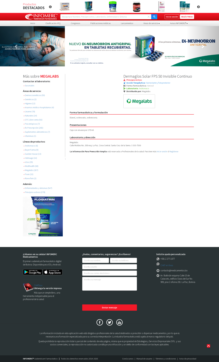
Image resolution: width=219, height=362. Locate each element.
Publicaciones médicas (100, 23)
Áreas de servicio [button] (151, 23)
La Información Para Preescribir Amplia (88, 151)
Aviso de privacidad (187, 358)
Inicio (32, 23)
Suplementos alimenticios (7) (37, 132)
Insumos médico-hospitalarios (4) (39, 107)
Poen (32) (28, 174)
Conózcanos (127, 358)
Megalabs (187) (31, 170)
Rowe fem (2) (30, 178)
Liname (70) (29, 111)
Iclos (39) (28, 162)
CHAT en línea (166, 265)
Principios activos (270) (34, 192)
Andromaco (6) (31, 145)
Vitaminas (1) (30, 136)
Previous (50, 7)
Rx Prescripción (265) (33, 128)
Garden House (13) (32, 154)
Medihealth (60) (31, 166)
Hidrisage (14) (30, 158)
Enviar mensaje (109, 307)
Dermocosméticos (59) (34, 95)
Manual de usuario (144, 358)
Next (198, 7)
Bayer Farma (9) (31, 150)
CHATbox (38, 285)
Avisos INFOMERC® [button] (179, 23)
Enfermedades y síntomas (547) (38, 188)
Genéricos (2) (30, 99)
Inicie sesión (162, 151)
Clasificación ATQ (52, 23)
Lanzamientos (127, 23)
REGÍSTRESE (187, 16)
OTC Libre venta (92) (33, 119)
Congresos (75, 23)
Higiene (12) (29, 103)
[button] (16, 46)
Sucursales (29, 85)
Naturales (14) (30, 115)
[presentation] (105, 298)
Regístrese (173, 151)
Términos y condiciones (165, 358)
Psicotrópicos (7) (32, 124)
